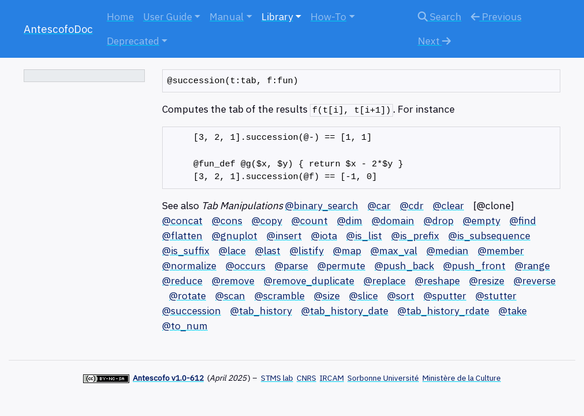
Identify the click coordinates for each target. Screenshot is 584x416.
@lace (232, 250)
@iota (324, 235)
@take (513, 310)
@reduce (182, 280)
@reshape (437, 280)
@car (379, 205)
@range (532, 265)
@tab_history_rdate (443, 310)
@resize (486, 280)
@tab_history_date (344, 310)
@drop (439, 220)
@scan (230, 295)
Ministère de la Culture (461, 378)
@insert (284, 235)
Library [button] (277, 16)
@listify (307, 250)
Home (120, 16)
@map (347, 250)
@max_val (393, 250)
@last (267, 250)
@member (501, 250)
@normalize (189, 265)
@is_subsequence (489, 235)
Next (434, 40)
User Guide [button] (167, 16)
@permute (341, 265)
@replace (385, 280)
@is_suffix (185, 250)
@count (309, 220)
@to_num (185, 325)
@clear (448, 205)
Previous (496, 16)
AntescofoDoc (58, 29)
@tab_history (261, 310)
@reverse (535, 280)
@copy (267, 220)
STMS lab (277, 378)
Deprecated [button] (133, 40)
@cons (227, 220)
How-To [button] (328, 16)
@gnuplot (234, 235)
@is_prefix (415, 235)
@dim (349, 220)
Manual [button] (226, 16)
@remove (233, 280)
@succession (191, 310)
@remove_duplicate (309, 280)
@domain (393, 220)
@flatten (182, 235)
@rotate (187, 295)
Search (440, 16)
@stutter (496, 295)
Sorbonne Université (383, 378)
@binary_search (321, 205)
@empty (481, 220)
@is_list (364, 235)
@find (523, 220)
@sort (400, 295)
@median (447, 250)
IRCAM (332, 378)
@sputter (445, 295)
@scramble (279, 295)
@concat (182, 220)
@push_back (404, 265)
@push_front (474, 265)
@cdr (412, 205)
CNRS (306, 378)
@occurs (245, 265)
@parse (291, 265)
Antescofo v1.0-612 (168, 378)
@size (327, 295)
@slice (363, 295)
